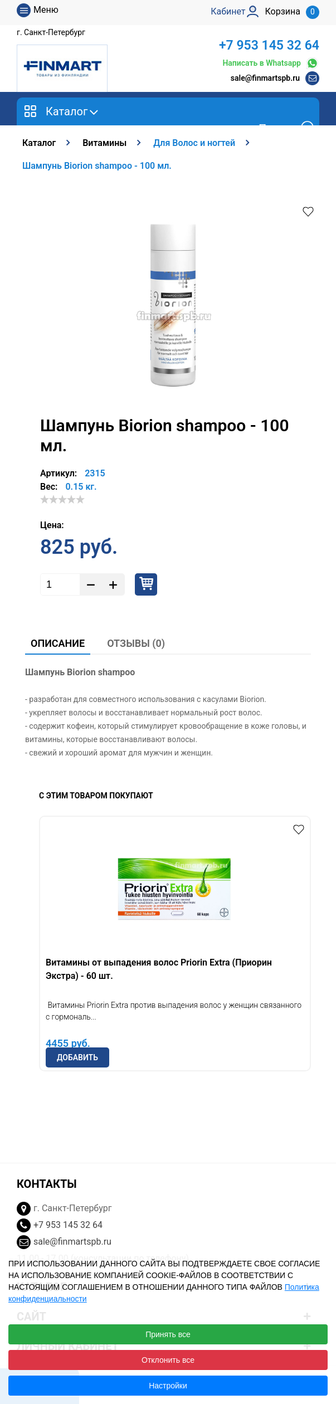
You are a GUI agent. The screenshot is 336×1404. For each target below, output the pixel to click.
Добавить (77, 1057)
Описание (58, 643)
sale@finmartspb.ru (265, 78)
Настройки (168, 1385)
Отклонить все (168, 1360)
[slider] (62, 499)
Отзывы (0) (136, 643)
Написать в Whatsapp (270, 63)
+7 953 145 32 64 (269, 45)
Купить (146, 584)
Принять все (168, 1334)
